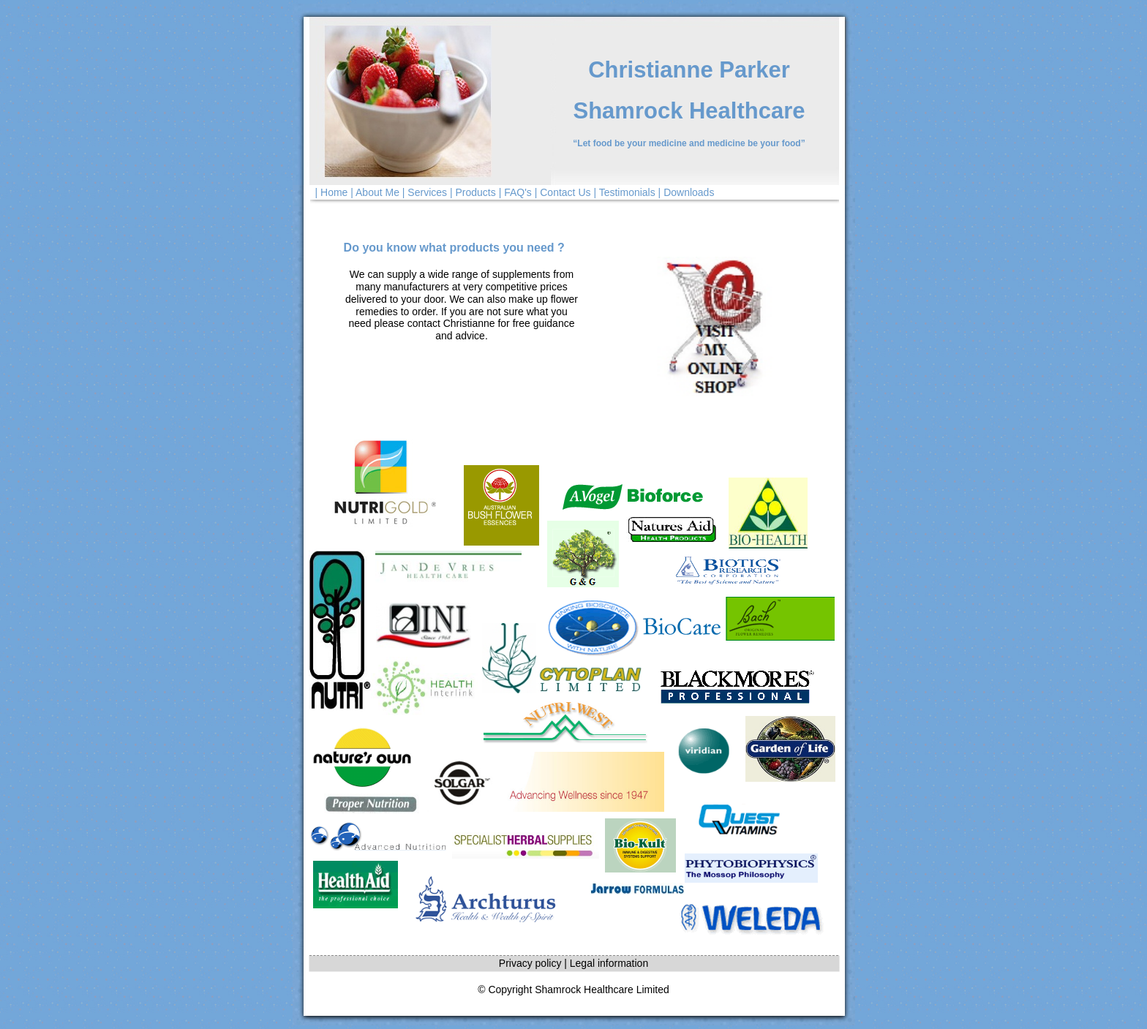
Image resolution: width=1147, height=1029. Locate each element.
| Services (424, 192)
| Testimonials (624, 192)
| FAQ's (515, 192)
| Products (473, 192)
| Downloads (686, 192)
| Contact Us (563, 192)
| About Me (374, 192)
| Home (331, 192)
